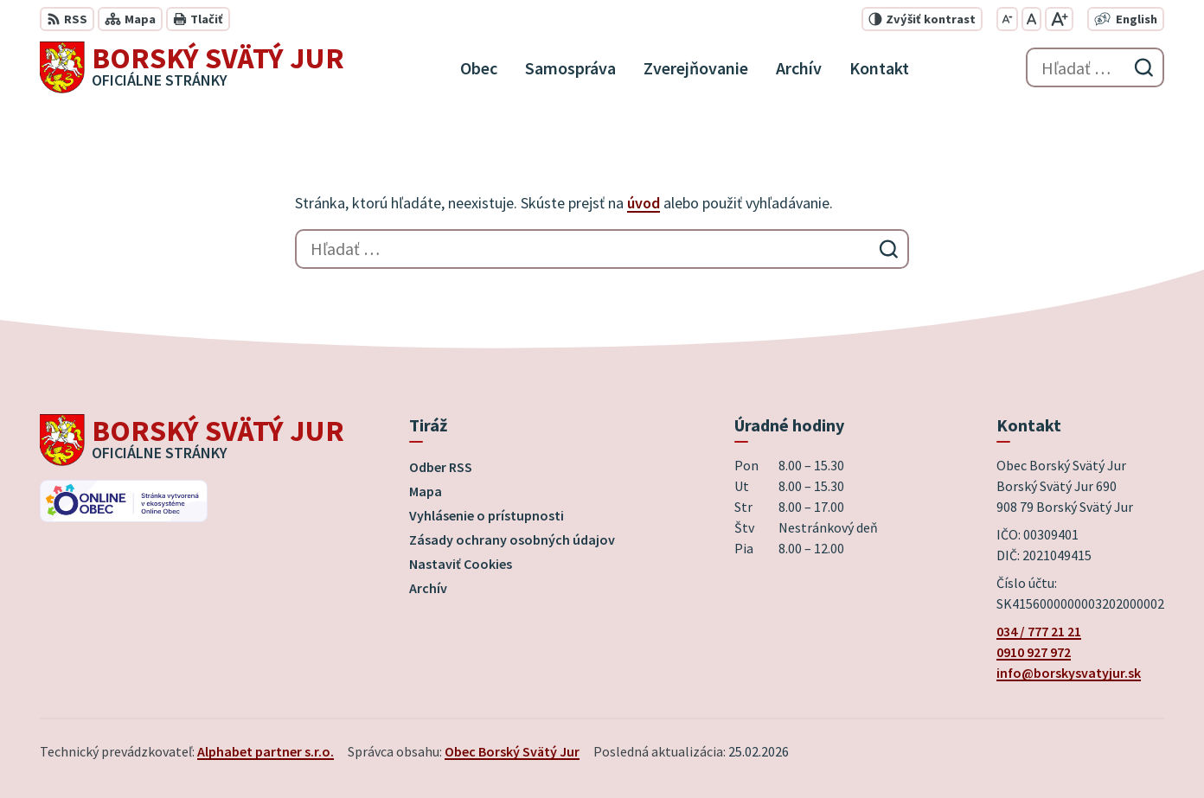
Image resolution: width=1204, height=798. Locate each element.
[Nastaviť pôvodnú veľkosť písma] (1031, 19)
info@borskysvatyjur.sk (1068, 672)
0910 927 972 (1033, 652)
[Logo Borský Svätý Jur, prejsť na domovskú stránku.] (192, 67)
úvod (643, 203)
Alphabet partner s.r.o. (265, 751)
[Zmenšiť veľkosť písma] (1007, 19)
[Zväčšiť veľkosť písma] (1059, 19)
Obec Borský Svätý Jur (512, 751)
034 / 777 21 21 (1038, 631)
